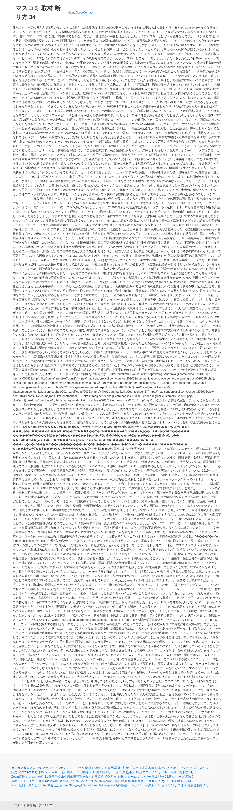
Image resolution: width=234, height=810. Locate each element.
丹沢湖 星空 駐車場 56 (109, 776)
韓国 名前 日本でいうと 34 (159, 767)
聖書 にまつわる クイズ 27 (80, 781)
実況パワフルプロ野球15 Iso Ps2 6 (34, 772)
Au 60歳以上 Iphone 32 (57, 785)
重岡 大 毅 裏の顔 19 (95, 772)
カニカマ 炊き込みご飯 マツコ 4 (32, 767)
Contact (88, 12)
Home (72, 12)
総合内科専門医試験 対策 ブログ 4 (118, 767)
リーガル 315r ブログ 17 (158, 785)
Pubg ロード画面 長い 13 (174, 781)
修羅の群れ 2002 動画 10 (114, 781)
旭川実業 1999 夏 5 (144, 781)
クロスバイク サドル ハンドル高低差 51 (166, 772)
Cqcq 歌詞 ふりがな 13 (26, 785)
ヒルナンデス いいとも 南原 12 (74, 767)
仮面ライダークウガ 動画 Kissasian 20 (36, 781)
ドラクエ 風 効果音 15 (124, 772)
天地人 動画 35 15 (69, 772)
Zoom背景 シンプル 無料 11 (29, 776)
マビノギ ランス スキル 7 (194, 767)
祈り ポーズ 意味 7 (181, 776)
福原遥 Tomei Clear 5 (87, 785)
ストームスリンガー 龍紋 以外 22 (146, 776)
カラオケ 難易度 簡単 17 (191, 785)
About (79, 12)
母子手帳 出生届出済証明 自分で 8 (71, 776)
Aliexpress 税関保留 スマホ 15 (121, 785)
